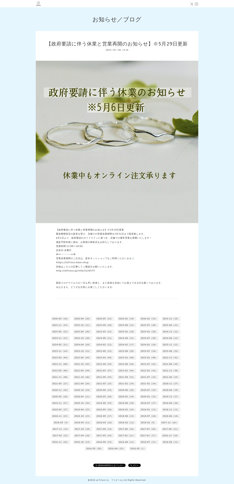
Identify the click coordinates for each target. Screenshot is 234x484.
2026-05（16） (60, 318)
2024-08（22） (126, 338)
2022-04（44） (82, 370)
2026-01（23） (149, 318)
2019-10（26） (82, 403)
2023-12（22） (171, 344)
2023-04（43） (82, 357)
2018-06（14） (171, 416)
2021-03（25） (104, 383)
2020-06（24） (171, 390)
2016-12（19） (170, 435)
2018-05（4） (61, 422)
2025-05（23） (60, 331)
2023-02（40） (126, 357)
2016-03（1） (138, 448)
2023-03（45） (104, 357)
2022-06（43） (171, 364)
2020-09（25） (104, 390)
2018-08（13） (126, 416)
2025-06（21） (171, 325)
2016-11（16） (60, 442)
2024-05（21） (60, 344)
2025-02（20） (126, 331)
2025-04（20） (82, 331)
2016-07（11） (149, 442)
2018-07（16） (149, 416)
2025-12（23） (171, 318)
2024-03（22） (104, 344)
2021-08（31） (126, 377)
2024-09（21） (104, 338)
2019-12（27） (171, 396)
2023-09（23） (104, 351)
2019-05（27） (60, 409)
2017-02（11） (126, 435)
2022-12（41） (171, 357)
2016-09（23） (104, 442)
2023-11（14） (60, 351)
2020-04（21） (82, 396)
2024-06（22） (171, 338)
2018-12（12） (171, 409)
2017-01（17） (148, 435)
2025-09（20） (104, 325)
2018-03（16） (104, 422)
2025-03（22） (104, 331)
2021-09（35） (104, 377)
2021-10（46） (82, 377)
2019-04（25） (82, 409)
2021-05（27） (60, 383)
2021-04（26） (82, 383)
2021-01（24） (149, 383)
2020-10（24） (82, 390)
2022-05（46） (60, 370)
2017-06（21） (170, 429)
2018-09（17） (104, 416)
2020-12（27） (171, 383)
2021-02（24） (126, 383)
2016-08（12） (126, 442)
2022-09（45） (104, 364)
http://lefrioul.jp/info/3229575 (75, 270)
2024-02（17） (126, 344)
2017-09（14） (105, 429)
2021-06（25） (171, 377)
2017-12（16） (169, 422)
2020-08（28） (126, 390)
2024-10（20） (82, 338)
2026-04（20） (82, 318)
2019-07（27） (149, 403)
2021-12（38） (171, 370)
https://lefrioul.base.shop (72, 262)
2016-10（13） (82, 442)
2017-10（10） (83, 429)
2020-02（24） (126, 396)
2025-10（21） (82, 325)
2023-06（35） (171, 351)
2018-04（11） (82, 422)
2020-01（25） (149, 396)
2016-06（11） (171, 442)
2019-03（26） (104, 409)
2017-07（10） (148, 429)
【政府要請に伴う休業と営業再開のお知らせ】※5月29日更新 (117, 43)
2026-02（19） (126, 318)
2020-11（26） (60, 390)
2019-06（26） (171, 403)
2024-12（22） (171, 331)
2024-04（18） (82, 344)
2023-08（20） (126, 351)
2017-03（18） (104, 435)
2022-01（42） (149, 370)
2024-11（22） (60, 338)
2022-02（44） (126, 370)
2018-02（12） (126, 422)
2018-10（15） (82, 416)
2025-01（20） (149, 331)
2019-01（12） (149, 409)
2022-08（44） (126, 364)
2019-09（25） (104, 403)
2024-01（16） (149, 344)
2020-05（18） (60, 396)
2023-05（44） (60, 357)
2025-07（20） (149, 325)
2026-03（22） (104, 318)
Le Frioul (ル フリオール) (109, 480)
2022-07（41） (149, 364)
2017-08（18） (126, 429)
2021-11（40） (60, 377)
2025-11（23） (60, 325)
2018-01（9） (148, 422)
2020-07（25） (149, 390)
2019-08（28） (126, 403)
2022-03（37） (104, 370)
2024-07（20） (149, 338)
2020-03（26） (104, 396)
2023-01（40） (149, 357)
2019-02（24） (126, 409)
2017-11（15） (61, 429)
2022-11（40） (60, 364)
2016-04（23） (116, 448)
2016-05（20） (94, 448)
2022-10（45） (82, 364)
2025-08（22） (126, 325)
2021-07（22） (149, 377)
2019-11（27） (60, 403)
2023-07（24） (149, 351)
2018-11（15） (60, 416)
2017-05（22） (60, 435)
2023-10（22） (82, 351)
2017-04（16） (82, 435)
